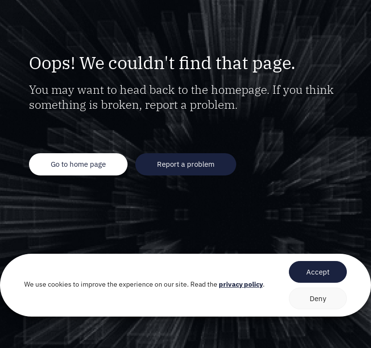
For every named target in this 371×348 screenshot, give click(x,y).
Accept (317, 271)
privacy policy (241, 284)
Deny (318, 298)
